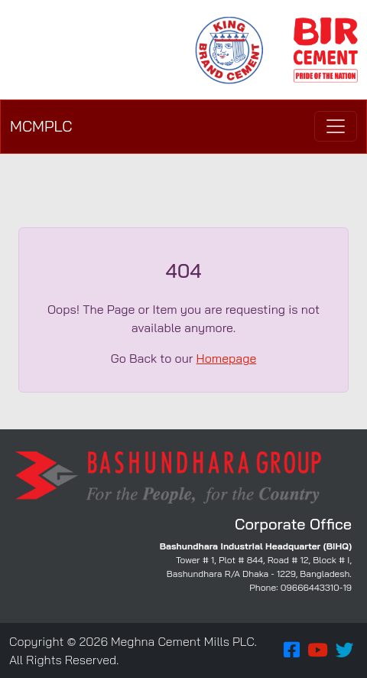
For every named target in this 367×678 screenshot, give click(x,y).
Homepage (226, 358)
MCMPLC (41, 125)
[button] (292, 650)
